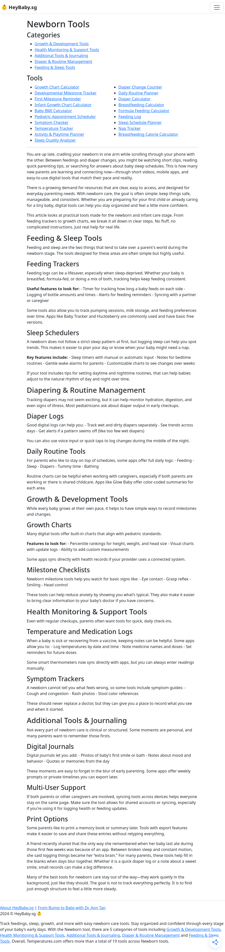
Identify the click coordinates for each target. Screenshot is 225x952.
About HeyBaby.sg (17, 907)
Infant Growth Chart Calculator (63, 104)
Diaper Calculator (135, 99)
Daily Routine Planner (138, 93)
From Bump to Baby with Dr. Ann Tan (72, 907)
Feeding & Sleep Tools (55, 67)
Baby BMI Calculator (53, 110)
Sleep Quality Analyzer (55, 140)
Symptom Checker (52, 122)
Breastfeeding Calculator (141, 104)
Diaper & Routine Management (63, 61)
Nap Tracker (130, 128)
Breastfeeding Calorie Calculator (148, 134)
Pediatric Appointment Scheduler (65, 116)
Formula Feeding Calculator (144, 110)
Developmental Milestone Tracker (66, 93)
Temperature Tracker (54, 128)
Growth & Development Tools (62, 43)
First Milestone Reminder (58, 99)
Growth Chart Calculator (57, 87)
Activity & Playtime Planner (59, 134)
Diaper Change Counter (140, 87)
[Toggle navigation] (217, 7)
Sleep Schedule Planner (140, 122)
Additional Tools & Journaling (61, 55)
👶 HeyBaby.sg (19, 7)
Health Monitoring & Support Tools (67, 49)
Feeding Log (130, 116)
